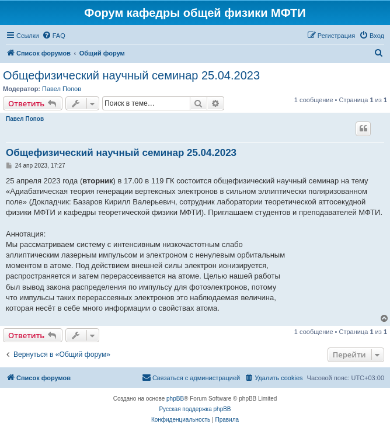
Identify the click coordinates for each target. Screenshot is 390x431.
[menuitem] (53, 36)
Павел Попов (61, 88)
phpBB (175, 398)
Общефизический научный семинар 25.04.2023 (131, 75)
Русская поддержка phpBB (195, 409)
